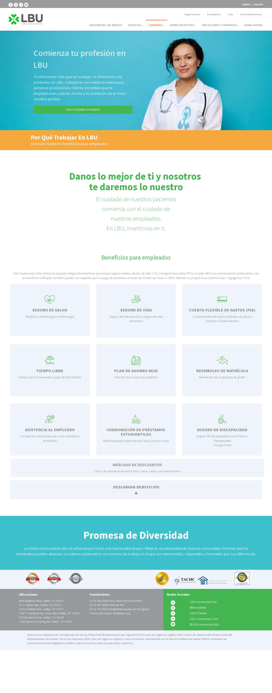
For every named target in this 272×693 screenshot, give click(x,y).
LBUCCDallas (198, 613)
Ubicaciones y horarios (219, 25)
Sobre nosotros (182, 25)
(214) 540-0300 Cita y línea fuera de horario (116, 600)
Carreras (156, 25)
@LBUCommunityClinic (204, 624)
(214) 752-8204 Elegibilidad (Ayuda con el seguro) (119, 609)
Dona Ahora (253, 25)
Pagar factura (192, 14)
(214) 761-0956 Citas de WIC (107, 605)
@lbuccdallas (198, 607)
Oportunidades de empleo (83, 109)
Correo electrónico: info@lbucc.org (110, 613)
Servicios (134, 25)
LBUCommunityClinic (203, 602)
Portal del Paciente (251, 14)
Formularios (214, 14)
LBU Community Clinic (204, 619)
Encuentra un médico (106, 25)
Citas (230, 14)
